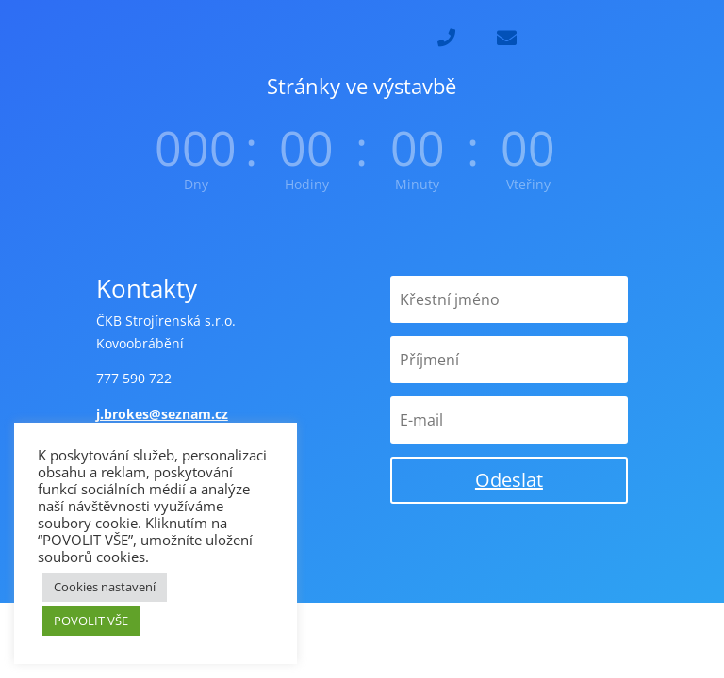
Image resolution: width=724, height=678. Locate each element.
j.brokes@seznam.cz (162, 414)
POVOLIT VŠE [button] (91, 620)
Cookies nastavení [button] (105, 586)
